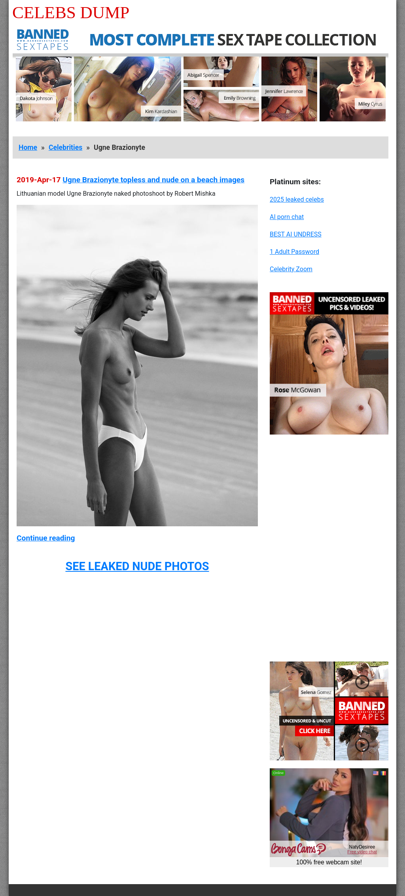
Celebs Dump (70, 12)
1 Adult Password (294, 251)
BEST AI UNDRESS (296, 234)
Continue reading (46, 538)
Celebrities (65, 147)
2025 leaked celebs (297, 199)
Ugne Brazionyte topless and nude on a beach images (153, 179)
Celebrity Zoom (291, 269)
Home (28, 147)
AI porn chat (287, 217)
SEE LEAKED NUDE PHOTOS (137, 566)
